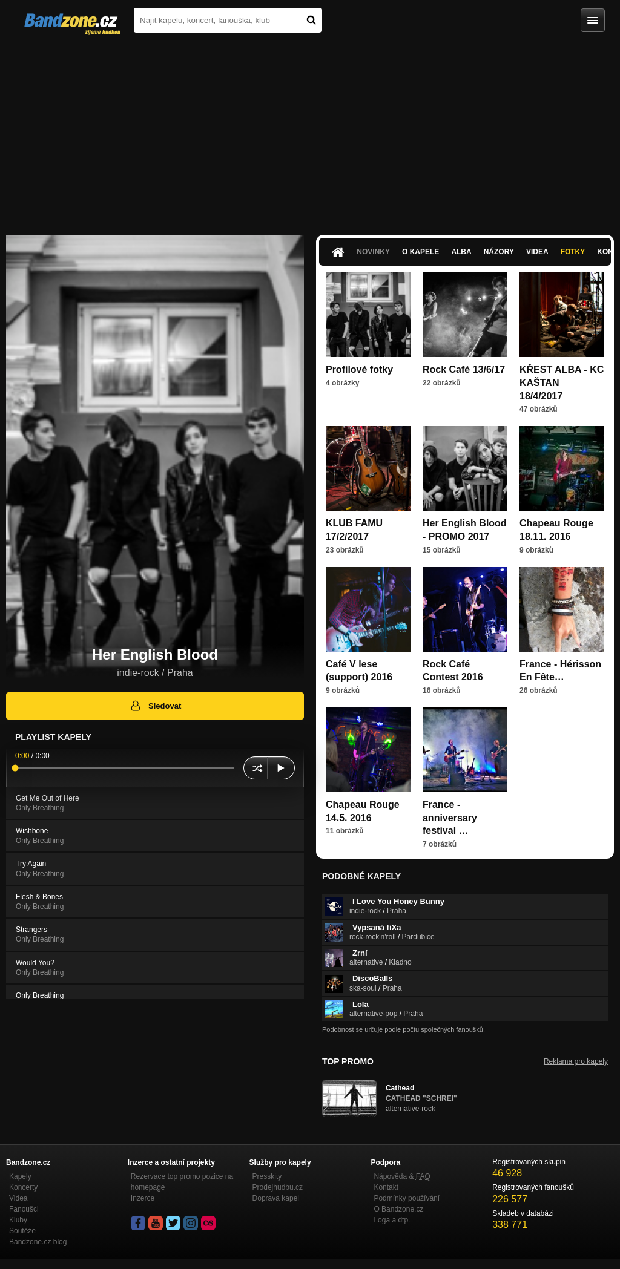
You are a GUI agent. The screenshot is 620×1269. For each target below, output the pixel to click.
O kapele (420, 252)
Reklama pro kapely (576, 1061)
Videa (537, 252)
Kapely (20, 1176)
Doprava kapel (275, 1198)
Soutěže (22, 1231)
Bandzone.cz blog (38, 1242)
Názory (499, 252)
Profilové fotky (359, 369)
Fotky (573, 252)
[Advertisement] (310, 132)
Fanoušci (24, 1209)
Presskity (267, 1176)
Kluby (18, 1220)
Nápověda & (402, 1176)
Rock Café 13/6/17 (464, 369)
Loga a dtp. (392, 1220)
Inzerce (142, 1198)
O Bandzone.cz (398, 1209)
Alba (461, 252)
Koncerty (23, 1187)
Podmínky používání (407, 1198)
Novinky (373, 252)
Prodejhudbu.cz (277, 1187)
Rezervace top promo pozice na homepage (182, 1182)
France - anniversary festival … (450, 817)
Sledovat (155, 705)
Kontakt (386, 1187)
